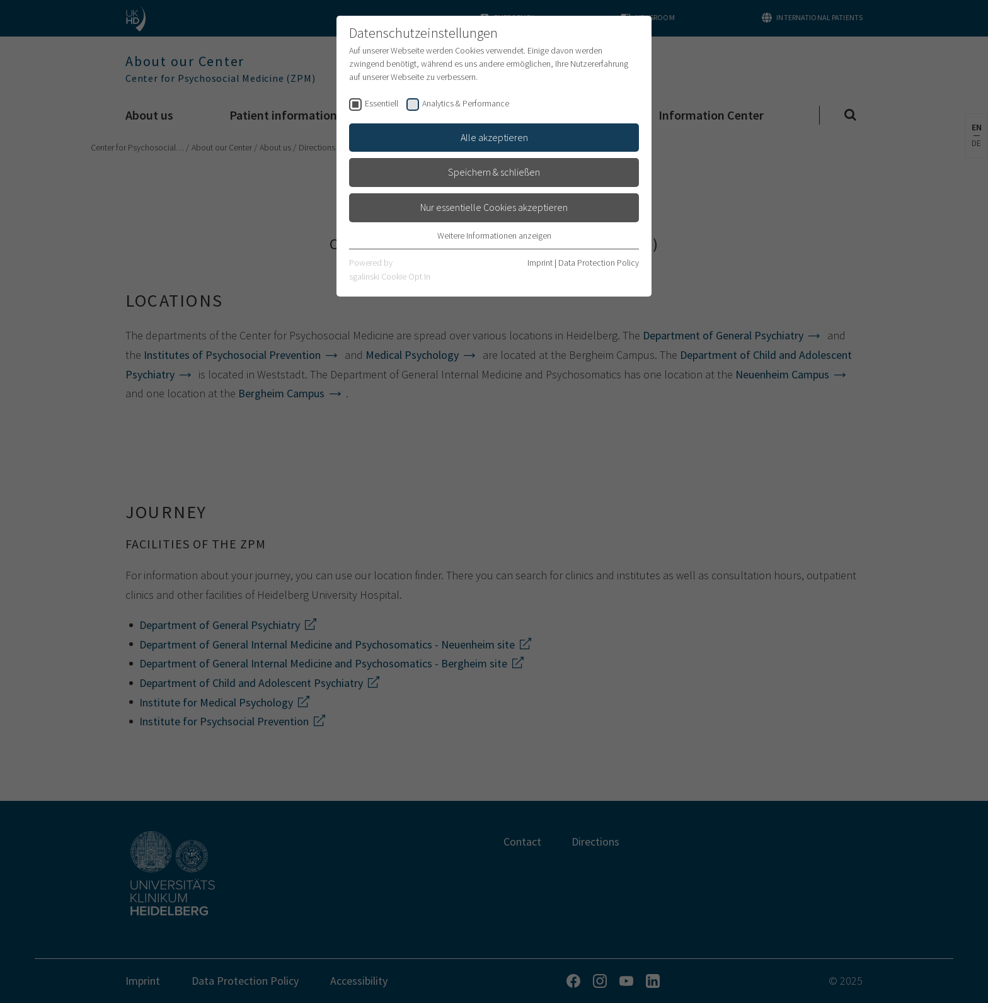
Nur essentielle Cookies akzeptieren (494, 207)
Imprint (540, 262)
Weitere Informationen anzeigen (494, 235)
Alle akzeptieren (494, 137)
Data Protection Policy (598, 262)
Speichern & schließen (494, 172)
